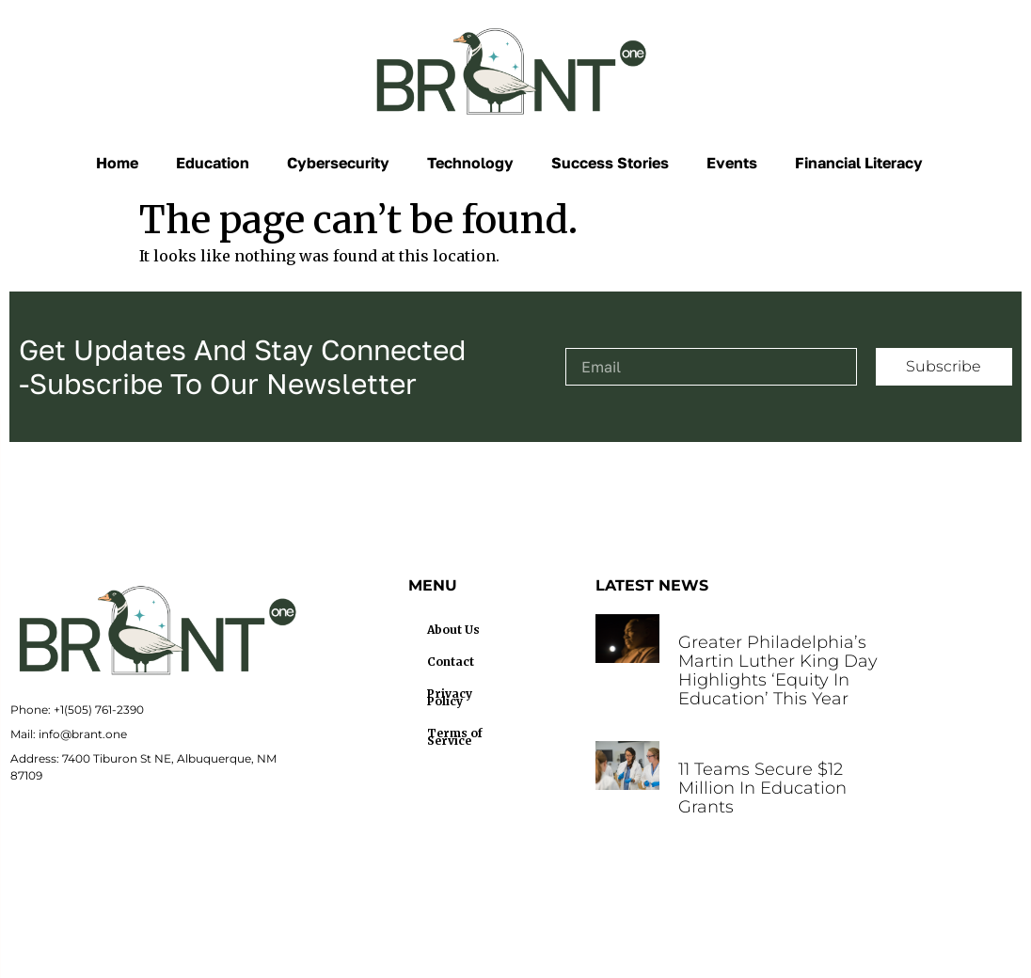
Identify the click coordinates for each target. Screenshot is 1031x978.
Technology (470, 162)
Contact (450, 662)
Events (731, 162)
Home (117, 162)
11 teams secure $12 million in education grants (762, 788)
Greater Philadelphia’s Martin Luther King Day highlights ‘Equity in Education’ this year (778, 670)
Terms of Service (455, 737)
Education (212, 162)
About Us (453, 630)
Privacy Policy (449, 697)
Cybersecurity (338, 162)
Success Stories (610, 162)
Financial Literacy (859, 162)
